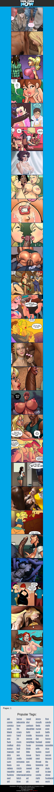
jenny (38, 719)
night (47, 725)
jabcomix (21, 722)
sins (47, 735)
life (18, 729)
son (28, 762)
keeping (39, 765)
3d (18, 739)
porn (9, 735)
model (29, 758)
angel (19, 771)
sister (47, 742)
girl (8, 781)
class (28, 765)
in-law (48, 771)
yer (46, 765)
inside (29, 735)
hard (19, 735)
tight (28, 732)
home (19, 719)
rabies (10, 768)
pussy (10, 748)
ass (8, 739)
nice (47, 748)
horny (48, 739)
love (18, 725)
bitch (19, 778)
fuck (9, 742)
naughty (11, 771)
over (47, 729)
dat (37, 739)
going (28, 775)
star (37, 768)
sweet (29, 768)
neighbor (30, 742)
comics (10, 725)
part (9, 778)
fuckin (38, 752)
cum (9, 762)
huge (28, 745)
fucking (10, 775)
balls (47, 732)
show (47, 775)
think (28, 748)
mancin (10, 752)
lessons (39, 735)
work (47, 781)
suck (38, 732)
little (28, 752)
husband (49, 778)
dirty (19, 745)
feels (38, 725)
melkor (10, 745)
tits (46, 762)
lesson (48, 758)
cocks (38, 775)
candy (48, 722)
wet (37, 781)
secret (48, 755)
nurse (38, 729)
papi (38, 758)
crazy (19, 732)
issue (28, 755)
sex (18, 755)
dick (9, 755)
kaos (9, 765)
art (27, 778)
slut (27, 722)
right (38, 778)
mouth (39, 722)
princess (21, 762)
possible (49, 745)
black (9, 732)
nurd (47, 752)
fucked (39, 742)
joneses (39, 745)
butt (18, 748)
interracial (21, 775)
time (19, 781)
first (47, 719)
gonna (29, 739)
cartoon (29, 725)
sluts (47, 768)
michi (19, 768)
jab (8, 719)
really (19, 758)
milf (37, 771)
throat (38, 762)
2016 (9, 758)
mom (19, 742)
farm (38, 755)
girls (28, 771)
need (28, 719)
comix (10, 722)
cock (9, 729)
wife (37, 748)
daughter (30, 729)
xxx (18, 765)
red (18, 752)
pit (27, 781)
